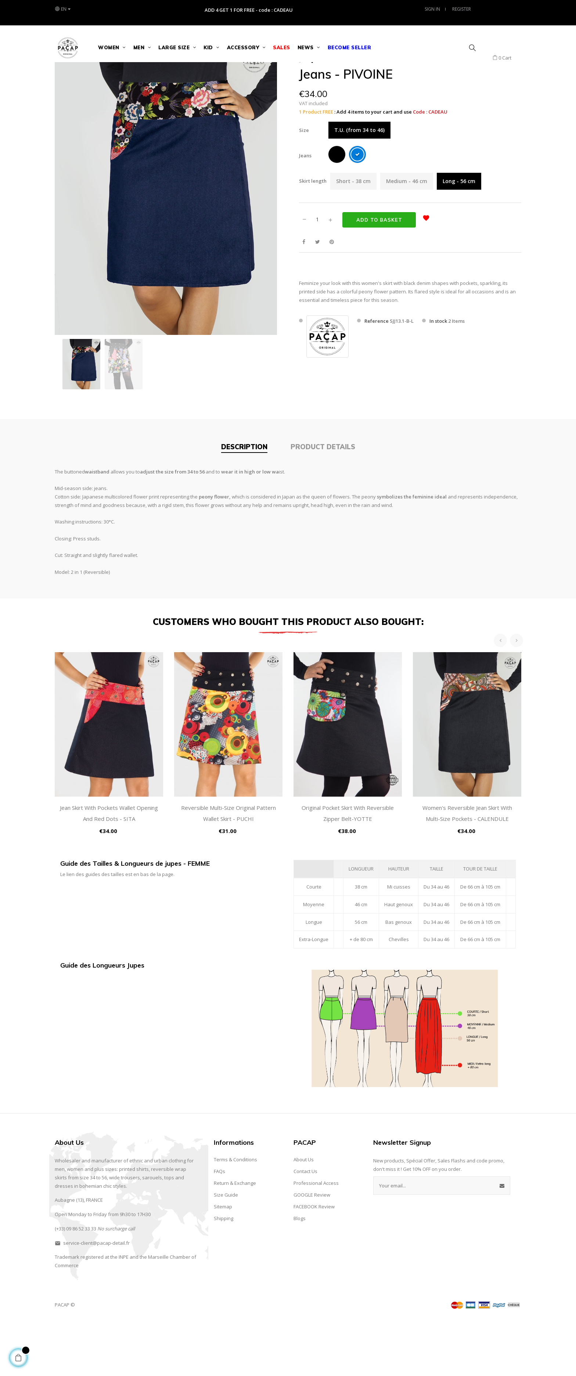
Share (303, 296)
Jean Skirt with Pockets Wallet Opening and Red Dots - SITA (109, 868)
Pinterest (331, 296)
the (114, 1311)
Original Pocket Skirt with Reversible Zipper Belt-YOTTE (348, 868)
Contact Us (305, 1226)
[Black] (336, 210)
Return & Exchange (235, 1237)
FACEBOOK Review (314, 1261)
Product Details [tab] (323, 501)
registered (92, 1311)
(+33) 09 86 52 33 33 (75, 1283)
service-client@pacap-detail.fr (96, 1297)
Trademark (67, 1311)
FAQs (219, 1226)
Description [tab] (244, 501)
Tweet (317, 296)
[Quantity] (317, 274)
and (134, 1311)
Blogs (300, 1273)
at (107, 1311)
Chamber (180, 1311)
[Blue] (357, 210)
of (193, 1311)
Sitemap (223, 1261)
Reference (376, 375)
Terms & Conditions (235, 1214)
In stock (438, 375)
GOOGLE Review (312, 1249)
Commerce (67, 1320)
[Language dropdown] (62, 9)
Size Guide (226, 1249)
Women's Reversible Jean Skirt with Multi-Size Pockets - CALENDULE (467, 868)
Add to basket (379, 274)
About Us (304, 1214)
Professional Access (316, 1237)
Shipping (223, 1273)
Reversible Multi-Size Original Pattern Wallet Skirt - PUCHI (228, 868)
